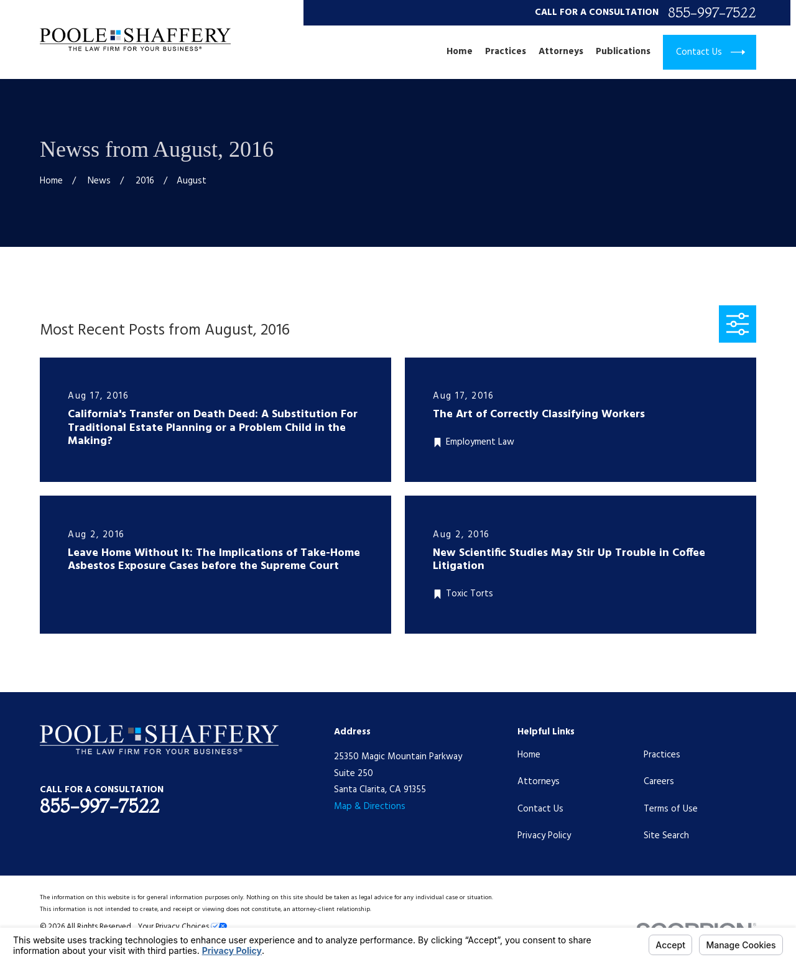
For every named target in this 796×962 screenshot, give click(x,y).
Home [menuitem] (460, 51)
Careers (659, 781)
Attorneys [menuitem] (561, 51)
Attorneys (538, 781)
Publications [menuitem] (623, 51)
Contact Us (540, 809)
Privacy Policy (544, 835)
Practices (662, 754)
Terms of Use (671, 809)
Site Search (666, 835)
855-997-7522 (712, 13)
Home (528, 754)
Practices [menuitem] (505, 51)
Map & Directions (369, 806)
